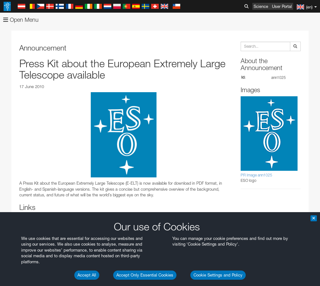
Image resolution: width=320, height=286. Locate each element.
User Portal (282, 6)
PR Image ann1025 (256, 175)
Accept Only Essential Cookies (144, 274)
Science (261, 6)
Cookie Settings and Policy (218, 274)
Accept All (86, 274)
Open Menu (21, 19)
